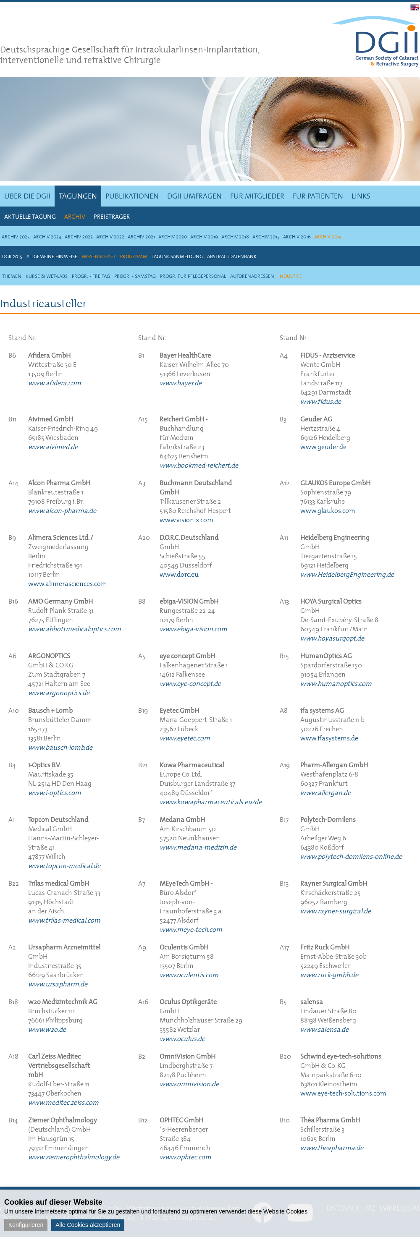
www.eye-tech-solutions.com (343, 1093)
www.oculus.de (182, 1038)
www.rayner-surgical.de (335, 910)
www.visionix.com (186, 519)
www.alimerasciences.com (67, 583)
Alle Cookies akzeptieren (87, 1224)
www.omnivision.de (189, 1083)
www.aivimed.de (53, 446)
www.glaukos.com (327, 510)
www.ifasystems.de (329, 737)
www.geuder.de (323, 446)
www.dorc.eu (179, 574)
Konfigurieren (25, 1224)
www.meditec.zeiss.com (63, 1102)
